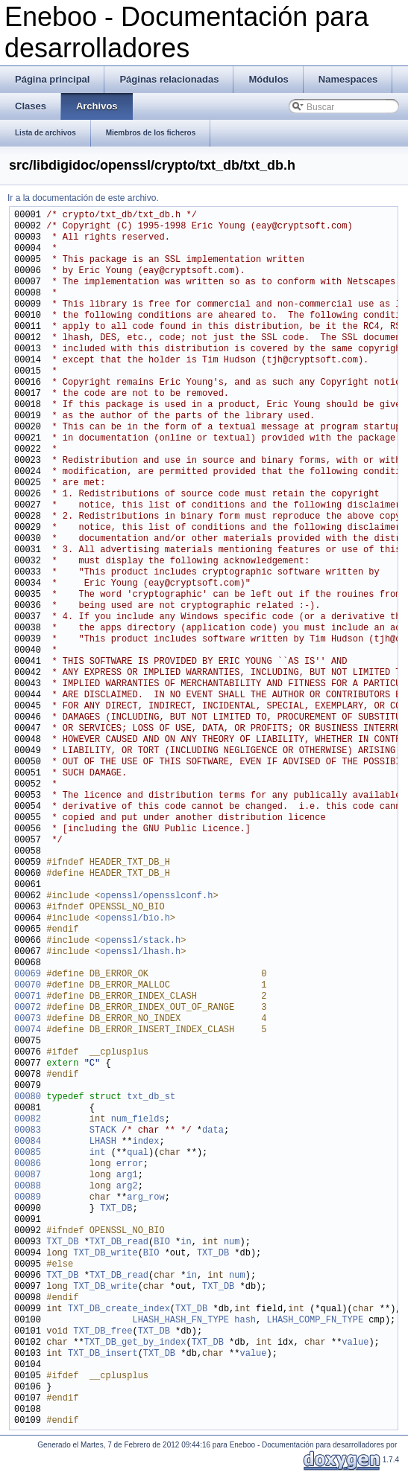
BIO (162, 1242)
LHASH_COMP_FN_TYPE (314, 1320)
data (213, 1130)
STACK (103, 1130)
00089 (27, 1197)
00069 (27, 974)
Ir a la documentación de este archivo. (83, 198)
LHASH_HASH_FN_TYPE (180, 1320)
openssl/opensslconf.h (156, 896)
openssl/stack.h (140, 941)
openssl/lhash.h (140, 952)
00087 (27, 1175)
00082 (27, 1119)
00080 (27, 1097)
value (355, 1343)
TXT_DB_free (102, 1331)
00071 (27, 997)
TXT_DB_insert (103, 1354)
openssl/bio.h (135, 918)
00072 (27, 1008)
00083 (27, 1130)
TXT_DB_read (119, 1242)
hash (245, 1320)
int (98, 1153)
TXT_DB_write (105, 1253)
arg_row (145, 1197)
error (129, 1164)
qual (137, 1153)
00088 (27, 1186)
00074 (27, 1030)
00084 (27, 1142)
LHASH (103, 1142)
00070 (27, 985)
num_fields (138, 1119)
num (232, 1242)
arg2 (127, 1186)
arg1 (127, 1175)
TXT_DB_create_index (119, 1309)
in (186, 1242)
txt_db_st (151, 1097)
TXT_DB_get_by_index (135, 1343)
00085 (27, 1153)
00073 (27, 1019)
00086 (27, 1164)
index (145, 1142)
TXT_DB (116, 1209)
